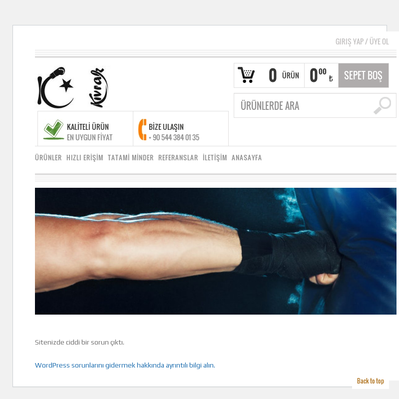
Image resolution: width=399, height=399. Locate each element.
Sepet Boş (363, 75)
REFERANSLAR (178, 157)
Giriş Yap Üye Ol (362, 41)
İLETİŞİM (215, 157)
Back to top (370, 381)
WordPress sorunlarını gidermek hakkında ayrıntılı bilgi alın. (125, 365)
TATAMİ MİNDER (131, 157)
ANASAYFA (247, 157)
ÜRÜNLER (48, 157)
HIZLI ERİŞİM (84, 157)
